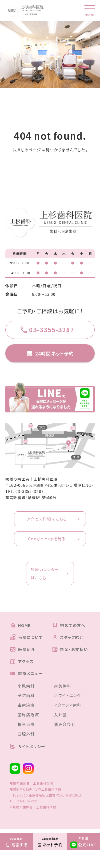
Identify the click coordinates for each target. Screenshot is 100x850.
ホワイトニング (67, 699)
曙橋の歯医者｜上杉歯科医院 (31, 480)
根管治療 (26, 727)
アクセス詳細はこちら (47, 520)
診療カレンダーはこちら (45, 575)
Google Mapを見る (47, 540)
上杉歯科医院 (51, 792)
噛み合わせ (64, 727)
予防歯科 (26, 699)
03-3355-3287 (29, 492)
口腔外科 (26, 737)
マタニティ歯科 (67, 708)
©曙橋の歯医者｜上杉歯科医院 (33, 810)
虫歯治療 (26, 708)
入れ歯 (60, 718)
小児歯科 (26, 689)
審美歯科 (62, 689)
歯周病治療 (28, 718)
